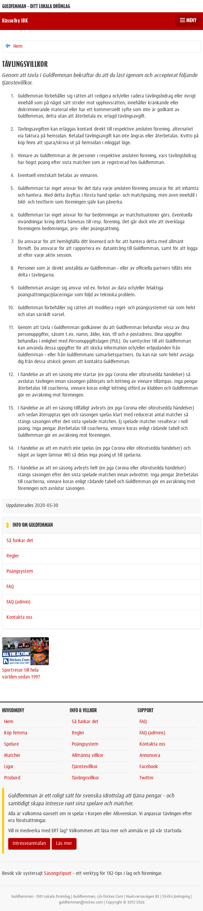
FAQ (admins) (152, 733)
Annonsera (149, 755)
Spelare (11, 744)
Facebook (148, 766)
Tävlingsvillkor (85, 778)
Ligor (9, 766)
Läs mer (64, 843)
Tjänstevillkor (85, 766)
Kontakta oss (19, 617)
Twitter (146, 778)
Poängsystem (19, 571)
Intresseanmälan (29, 843)
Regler (12, 556)
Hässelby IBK (15, 20)
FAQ (10, 586)
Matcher (12, 755)
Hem (13, 46)
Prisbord (12, 778)
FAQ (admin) (18, 602)
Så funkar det (19, 540)
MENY (188, 20)
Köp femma (15, 733)
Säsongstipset (57, 873)
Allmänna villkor (88, 755)
